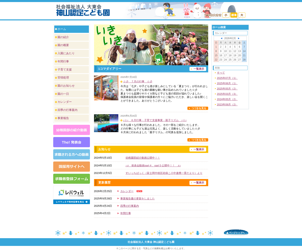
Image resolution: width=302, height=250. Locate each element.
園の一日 (63, 93)
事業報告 (63, 118)
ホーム (62, 29)
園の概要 (63, 45)
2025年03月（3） (227, 93)
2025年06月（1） (227, 83)
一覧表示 (199, 68)
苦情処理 (63, 77)
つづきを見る (198, 108)
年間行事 (63, 61)
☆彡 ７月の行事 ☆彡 (137, 81)
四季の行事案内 (67, 110)
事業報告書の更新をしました (137, 198)
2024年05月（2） (227, 99)
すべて (221, 72)
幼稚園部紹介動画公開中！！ (143, 157)
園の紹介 (63, 37)
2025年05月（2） (227, 88)
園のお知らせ (66, 85)
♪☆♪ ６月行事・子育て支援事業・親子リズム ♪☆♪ (155, 120)
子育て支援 (65, 69)
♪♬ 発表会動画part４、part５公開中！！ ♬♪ (153, 165)
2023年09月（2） (227, 104)
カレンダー (65, 101)
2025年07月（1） (227, 78)
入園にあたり (66, 53)
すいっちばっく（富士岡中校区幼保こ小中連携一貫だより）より (164, 173)
